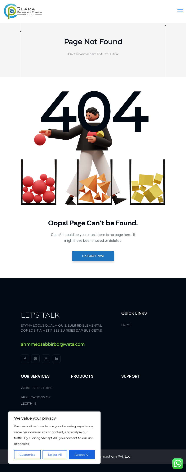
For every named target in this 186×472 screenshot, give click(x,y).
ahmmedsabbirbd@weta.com (53, 344)
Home (126, 325)
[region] (54, 437)
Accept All (82, 455)
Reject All (55, 455)
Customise (27, 455)
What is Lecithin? (37, 388)
